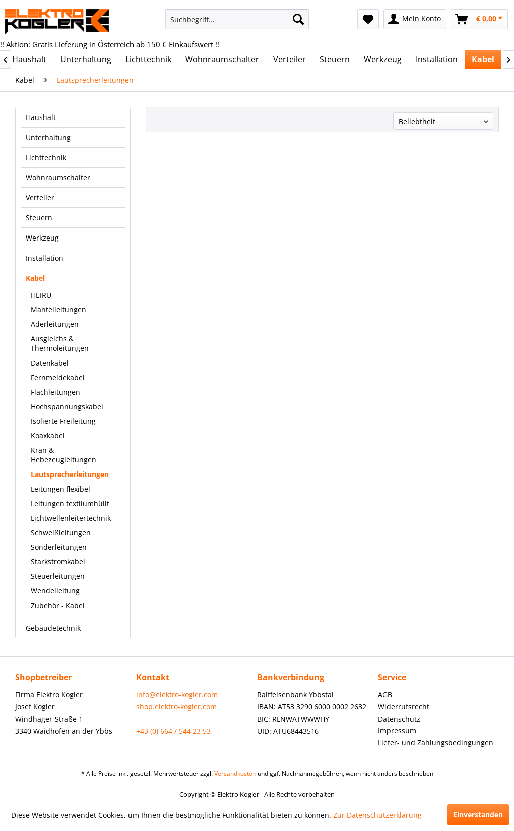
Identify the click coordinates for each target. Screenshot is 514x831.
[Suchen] (298, 19)
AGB (385, 694)
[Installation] (437, 59)
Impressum (397, 730)
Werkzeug (42, 238)
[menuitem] (237, 19)
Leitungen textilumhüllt (70, 503)
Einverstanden (478, 814)
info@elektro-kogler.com (177, 694)
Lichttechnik (46, 157)
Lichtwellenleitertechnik (71, 518)
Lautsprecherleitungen (70, 474)
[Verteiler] (289, 59)
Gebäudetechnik (53, 628)
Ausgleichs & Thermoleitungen (60, 343)
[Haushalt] (29, 59)
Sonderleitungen (59, 547)
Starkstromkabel (58, 561)
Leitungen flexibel (60, 489)
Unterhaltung (48, 137)
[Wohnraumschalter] (222, 59)
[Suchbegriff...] (237, 19)
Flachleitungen (55, 392)
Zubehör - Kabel (58, 605)
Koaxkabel (48, 435)
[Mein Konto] (414, 19)
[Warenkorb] (479, 19)
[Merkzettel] (368, 19)
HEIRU (41, 295)
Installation (44, 258)
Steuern (39, 217)
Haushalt (41, 117)
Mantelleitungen (58, 309)
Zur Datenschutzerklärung (377, 815)
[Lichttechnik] (148, 59)
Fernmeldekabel (58, 377)
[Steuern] (335, 59)
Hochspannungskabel (67, 406)
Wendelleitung (55, 591)
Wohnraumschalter (58, 177)
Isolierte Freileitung (63, 421)
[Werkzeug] (383, 59)
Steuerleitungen (58, 576)
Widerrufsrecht (403, 706)
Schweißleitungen (61, 532)
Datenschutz (399, 719)
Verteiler (40, 197)
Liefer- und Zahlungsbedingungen (435, 742)
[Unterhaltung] (85, 59)
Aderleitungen (55, 324)
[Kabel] (483, 59)
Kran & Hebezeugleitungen (63, 454)
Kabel (35, 278)
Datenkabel (50, 363)
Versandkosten (235, 773)
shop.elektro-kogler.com (176, 706)
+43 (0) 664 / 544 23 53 (173, 731)
